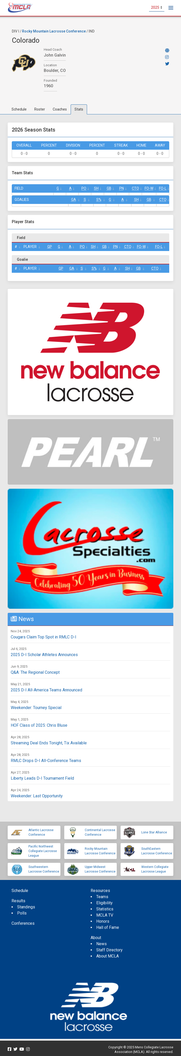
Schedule (19, 109)
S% (98, 200)
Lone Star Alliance (154, 832)
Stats (78, 109)
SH (96, 188)
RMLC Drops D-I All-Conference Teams (46, 760)
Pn (121, 188)
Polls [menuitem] (22, 913)
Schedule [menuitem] (20, 890)
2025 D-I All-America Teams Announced (46, 690)
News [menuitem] (101, 943)
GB (109, 188)
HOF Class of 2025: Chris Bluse (39, 725)
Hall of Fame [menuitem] (107, 927)
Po (83, 188)
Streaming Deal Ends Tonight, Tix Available (49, 743)
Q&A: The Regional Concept (35, 672)
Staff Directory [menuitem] (109, 950)
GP (49, 247)
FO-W (149, 188)
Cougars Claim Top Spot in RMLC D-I (43, 637)
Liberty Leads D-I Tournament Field (42, 778)
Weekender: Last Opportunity (37, 795)
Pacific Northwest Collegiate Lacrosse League (42, 851)
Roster (39, 109)
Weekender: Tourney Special (36, 707)
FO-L (162, 188)
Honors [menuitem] (102, 921)
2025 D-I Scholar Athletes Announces (44, 654)
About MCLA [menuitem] (107, 956)
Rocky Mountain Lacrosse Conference (54, 31)
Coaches (60, 109)
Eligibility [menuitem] (104, 902)
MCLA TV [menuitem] (104, 915)
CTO (135, 188)
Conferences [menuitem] (23, 923)
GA (73, 200)
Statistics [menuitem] (104, 909)
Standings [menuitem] (26, 907)
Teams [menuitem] (102, 896)
